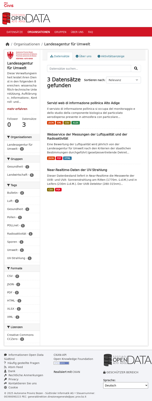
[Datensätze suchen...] (89, 68)
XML (59, 122)
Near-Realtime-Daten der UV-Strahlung (77, 169)
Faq (90, 32)
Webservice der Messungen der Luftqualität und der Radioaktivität (87, 136)
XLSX (75, 122)
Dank (9, 371)
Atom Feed (13, 367)
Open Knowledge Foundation (73, 359)
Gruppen (60, 32)
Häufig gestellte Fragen (22, 363)
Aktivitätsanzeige (111, 56)
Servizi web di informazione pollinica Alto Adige (83, 102)
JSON (51, 122)
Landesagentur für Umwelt (67, 44)
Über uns (77, 32)
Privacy (11, 379)
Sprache (109, 380)
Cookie (11, 387)
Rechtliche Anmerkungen (23, 375)
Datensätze (15, 32)
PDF (59, 158)
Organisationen (38, 32)
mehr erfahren (17, 109)
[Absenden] (136, 68)
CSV (67, 122)
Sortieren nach (94, 80)
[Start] (7, 44)
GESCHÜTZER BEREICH (122, 372)
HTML (67, 158)
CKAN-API (60, 355)
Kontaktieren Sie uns (20, 383)
